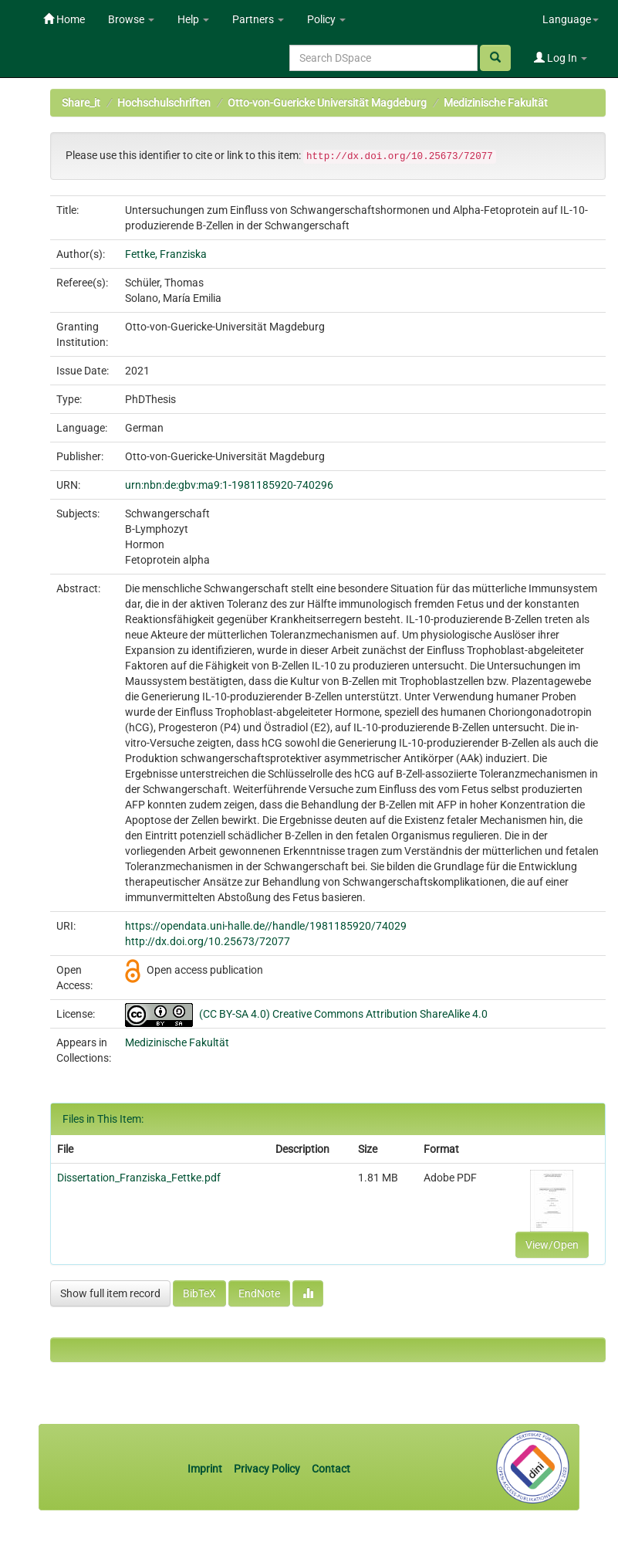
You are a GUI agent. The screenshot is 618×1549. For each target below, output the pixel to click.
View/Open (552, 1245)
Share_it (81, 103)
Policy (326, 19)
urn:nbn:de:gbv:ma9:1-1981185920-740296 (229, 485)
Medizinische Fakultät (496, 103)
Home (64, 19)
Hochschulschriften (164, 103)
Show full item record (110, 1293)
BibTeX (199, 1293)
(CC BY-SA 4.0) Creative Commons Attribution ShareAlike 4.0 (343, 1014)
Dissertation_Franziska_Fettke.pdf (139, 1177)
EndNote (259, 1293)
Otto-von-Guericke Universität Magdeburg (327, 103)
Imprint (206, 1469)
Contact (331, 1469)
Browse (131, 19)
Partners (258, 19)
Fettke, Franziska (166, 254)
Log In (560, 58)
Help (193, 19)
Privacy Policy (267, 1469)
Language (570, 19)
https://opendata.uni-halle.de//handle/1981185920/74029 (266, 926)
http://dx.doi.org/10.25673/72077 (207, 941)
